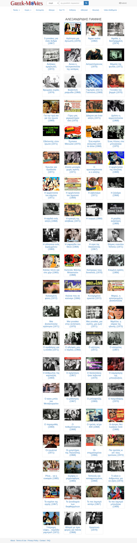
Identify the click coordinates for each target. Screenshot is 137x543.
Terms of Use (21, 541)
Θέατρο (52, 10)
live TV (62, 10)
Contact (43, 541)
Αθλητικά (84, 10)
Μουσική (95, 10)
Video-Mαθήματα (110, 10)
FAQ (48, 541)
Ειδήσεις (72, 10)
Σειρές (28, 10)
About (13, 541)
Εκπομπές (40, 10)
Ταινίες (16, 10)
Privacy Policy (33, 541)
